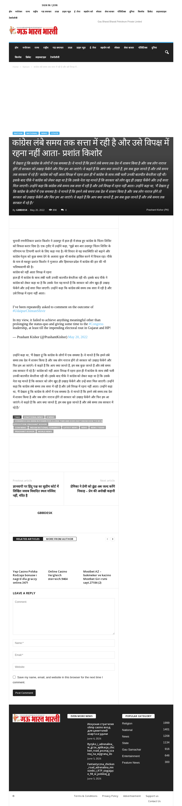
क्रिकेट (150, 11)
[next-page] (112, 539)
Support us (152, 796)
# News (50, 417)
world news (45, 431)
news (84, 427)
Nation (26, 66)
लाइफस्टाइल (161, 11)
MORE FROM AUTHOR (59, 539)
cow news (20, 427)
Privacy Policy (110, 796)
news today (97, 427)
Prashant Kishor (24, 431)
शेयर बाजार (109, 11)
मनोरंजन (18, 11)
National (32, 133)
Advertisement (132, 796)
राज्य (28, 11)
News (44, 133)
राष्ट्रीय (35, 11)
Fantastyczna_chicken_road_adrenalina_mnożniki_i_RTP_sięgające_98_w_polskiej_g (100, 769)
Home (15, 66)
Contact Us (154, 801)
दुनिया (131, 11)
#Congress (96, 324)
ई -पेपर (77, 11)
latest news (70, 427)
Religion (127, 723)
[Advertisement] (91, 104)
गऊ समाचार (46, 11)
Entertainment (131, 756)
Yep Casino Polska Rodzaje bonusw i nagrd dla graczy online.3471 (25, 576)
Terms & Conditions (85, 796)
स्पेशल (98, 11)
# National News (33, 417)
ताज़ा (57, 11)
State (54, 133)
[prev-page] (107, 539)
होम (10, 11)
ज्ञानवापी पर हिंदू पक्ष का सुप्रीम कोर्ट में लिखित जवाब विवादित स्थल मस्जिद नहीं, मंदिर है (36, 491)
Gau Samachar (131, 749)
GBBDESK (21, 210)
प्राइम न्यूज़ (66, 11)
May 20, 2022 (77, 337)
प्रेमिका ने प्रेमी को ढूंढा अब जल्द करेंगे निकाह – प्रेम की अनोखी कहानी (92, 488)
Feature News (131, 762)
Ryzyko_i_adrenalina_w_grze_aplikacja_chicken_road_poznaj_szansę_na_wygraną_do (100, 749)
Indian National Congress (45, 427)
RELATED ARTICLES (28, 539)
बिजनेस (141, 11)
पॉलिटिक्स (121, 11)
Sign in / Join (49, 5)
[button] (167, 52)
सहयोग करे (88, 11)
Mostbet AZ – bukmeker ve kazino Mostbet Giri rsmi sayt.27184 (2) (97, 576)
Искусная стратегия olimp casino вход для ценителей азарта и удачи (100, 729)
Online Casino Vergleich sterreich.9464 (57, 575)
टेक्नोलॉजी (13, 17)
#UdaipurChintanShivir (29, 311)
